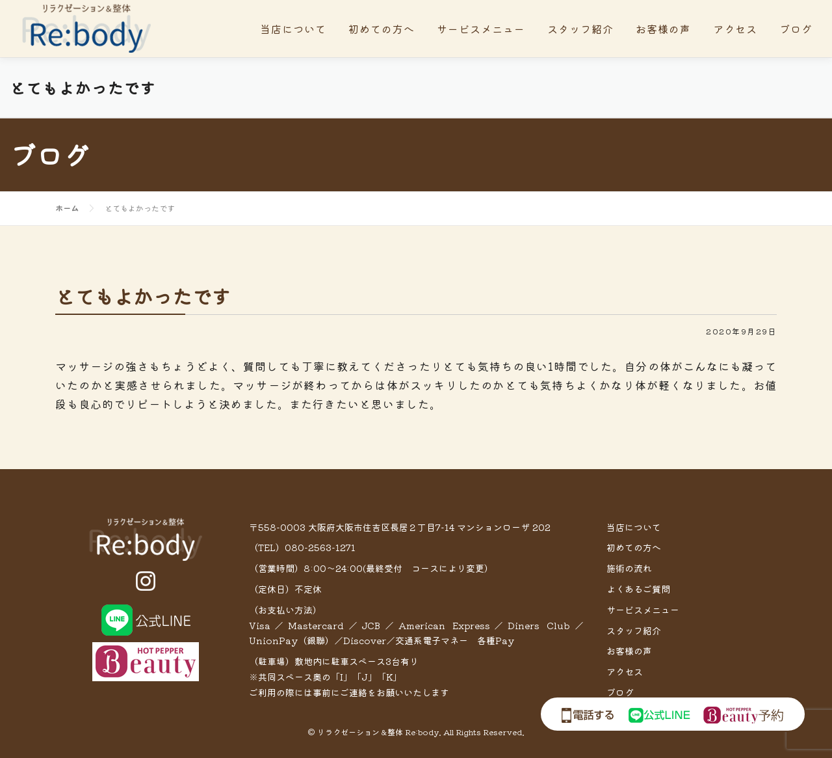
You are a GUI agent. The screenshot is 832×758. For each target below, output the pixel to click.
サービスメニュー (481, 28)
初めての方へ (381, 28)
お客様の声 (663, 28)
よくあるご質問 (638, 588)
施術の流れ (629, 568)
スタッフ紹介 (580, 28)
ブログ (795, 28)
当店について (293, 28)
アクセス (735, 28)
